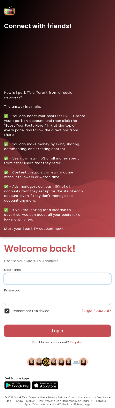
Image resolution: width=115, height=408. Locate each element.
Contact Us (75, 397)
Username (12, 270)
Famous (101, 401)
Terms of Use (37, 397)
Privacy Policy (56, 397)
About (89, 397)
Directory (102, 397)
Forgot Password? (96, 311)
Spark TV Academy (37, 404)
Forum (19, 401)
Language (82, 404)
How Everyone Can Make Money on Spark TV (65, 401)
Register (76, 342)
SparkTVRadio (61, 404)
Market (30, 401)
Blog (8, 401)
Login (57, 331)
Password (12, 290)
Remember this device (31, 311)
